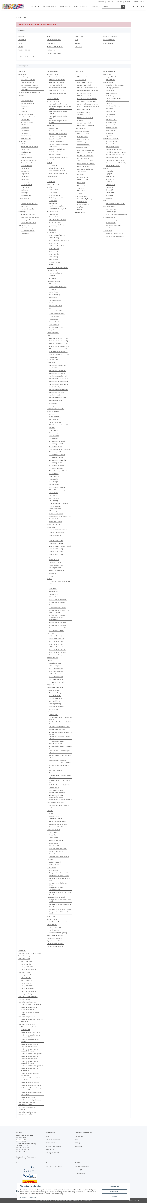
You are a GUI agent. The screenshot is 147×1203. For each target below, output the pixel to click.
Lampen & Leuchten (112, 77)
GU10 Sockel (81, 182)
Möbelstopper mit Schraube (114, 157)
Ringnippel (50, 685)
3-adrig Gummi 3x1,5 (27, 980)
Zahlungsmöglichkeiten (54, 53)
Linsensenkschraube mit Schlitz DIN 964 (60, 747)
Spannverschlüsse (111, 125)
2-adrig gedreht (26, 964)
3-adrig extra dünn (27, 975)
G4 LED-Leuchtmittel (83, 109)
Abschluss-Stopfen (52, 98)
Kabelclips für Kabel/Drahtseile (59, 805)
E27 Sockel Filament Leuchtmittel (87, 104)
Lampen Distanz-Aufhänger (55, 408)
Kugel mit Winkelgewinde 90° (58, 398)
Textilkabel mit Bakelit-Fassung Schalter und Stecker (30, 1036)
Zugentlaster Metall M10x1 (55, 943)
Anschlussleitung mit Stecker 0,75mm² (58, 112)
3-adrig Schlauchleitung (28, 991)
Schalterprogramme (27, 182)
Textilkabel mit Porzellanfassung (31, 1085)
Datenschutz (32, 1197)
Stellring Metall (54, 865)
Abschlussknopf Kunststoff (57, 88)
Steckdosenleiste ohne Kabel (58, 824)
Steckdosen (50, 813)
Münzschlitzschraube (56, 770)
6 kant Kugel (53, 403)
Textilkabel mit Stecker (28, 1097)
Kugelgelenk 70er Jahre (56, 206)
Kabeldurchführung (53, 333)
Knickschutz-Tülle (52, 360)
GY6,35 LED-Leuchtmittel (85, 117)
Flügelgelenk (53, 200)
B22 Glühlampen (82, 136)
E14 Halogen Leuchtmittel (85, 153)
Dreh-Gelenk (53, 192)
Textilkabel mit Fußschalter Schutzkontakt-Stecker (29, 1008)
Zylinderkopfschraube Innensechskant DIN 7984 (57, 791)
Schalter (21, 201)
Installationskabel (26, 165)
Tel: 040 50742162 (138, 2)
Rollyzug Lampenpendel (56, 570)
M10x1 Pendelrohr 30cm (56, 641)
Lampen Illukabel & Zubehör (58, 530)
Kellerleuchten (25, 168)
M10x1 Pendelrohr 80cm (56, 644)
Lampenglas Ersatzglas (54, 524)
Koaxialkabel (25, 233)
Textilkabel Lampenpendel (26, 1024)
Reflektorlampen (80, 212)
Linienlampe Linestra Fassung (58, 503)
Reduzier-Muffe (54, 217)
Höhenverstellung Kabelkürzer (30, 1027)
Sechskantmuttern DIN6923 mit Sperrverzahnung (59, 611)
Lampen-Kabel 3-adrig (56, 543)
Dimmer (49, 162)
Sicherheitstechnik (109, 217)
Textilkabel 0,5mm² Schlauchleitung (29, 953)
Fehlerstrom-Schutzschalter (57, 286)
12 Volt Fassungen (54, 417)
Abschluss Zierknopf (55, 85)
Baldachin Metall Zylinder (57, 149)
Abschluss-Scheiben (53, 96)
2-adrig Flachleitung (27, 961)
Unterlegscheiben (52, 919)
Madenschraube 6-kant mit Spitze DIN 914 (59, 752)
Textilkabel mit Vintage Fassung (30, 1100)
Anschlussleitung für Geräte (58, 104)
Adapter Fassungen (55, 422)
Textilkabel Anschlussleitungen (28, 1002)
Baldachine (50, 125)
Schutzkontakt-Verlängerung (58, 933)
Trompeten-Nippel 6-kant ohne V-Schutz (59, 879)
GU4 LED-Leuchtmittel (84, 115)
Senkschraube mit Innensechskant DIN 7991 (60, 776)
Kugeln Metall (51, 362)
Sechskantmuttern (55, 605)
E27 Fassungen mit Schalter (57, 460)
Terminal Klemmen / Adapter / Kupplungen (30, 89)
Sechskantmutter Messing (57, 602)
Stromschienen (51, 867)
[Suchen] (111, 7)
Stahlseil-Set (51, 808)
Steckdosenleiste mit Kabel (57, 821)
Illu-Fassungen (53, 709)
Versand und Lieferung (54, 39)
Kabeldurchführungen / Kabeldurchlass (113, 99)
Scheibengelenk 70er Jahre (57, 209)
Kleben (51, 308)
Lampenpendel (51, 557)
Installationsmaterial (53, 281)
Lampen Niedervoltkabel (56, 532)
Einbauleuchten (52, 176)
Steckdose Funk (54, 816)
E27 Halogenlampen (83, 158)
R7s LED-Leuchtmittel (84, 123)
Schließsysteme (110, 222)
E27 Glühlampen (82, 142)
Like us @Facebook (109, 39)
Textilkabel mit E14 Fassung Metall (31, 1054)
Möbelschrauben (111, 114)
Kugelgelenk (53, 203)
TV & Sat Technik (23, 225)
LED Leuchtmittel (80, 79)
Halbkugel (52, 406)
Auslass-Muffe (53, 214)
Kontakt (119, 2)
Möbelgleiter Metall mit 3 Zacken (116, 152)
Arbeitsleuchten (54, 559)
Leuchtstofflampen (81, 196)
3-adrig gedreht (26, 977)
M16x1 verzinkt (53, 254)
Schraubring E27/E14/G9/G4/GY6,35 (60, 516)
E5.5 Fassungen (54, 476)
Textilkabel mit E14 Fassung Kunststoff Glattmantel (29, 1050)
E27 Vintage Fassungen (56, 468)
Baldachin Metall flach (56, 139)
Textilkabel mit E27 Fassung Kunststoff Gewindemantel (29, 1057)
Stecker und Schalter (53, 829)
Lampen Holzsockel (53, 411)
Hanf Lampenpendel (55, 562)
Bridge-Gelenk (53, 190)
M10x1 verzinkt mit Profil (56, 246)
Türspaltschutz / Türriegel (114, 225)
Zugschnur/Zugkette (55, 522)
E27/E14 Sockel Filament (84, 180)
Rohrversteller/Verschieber (55, 687)
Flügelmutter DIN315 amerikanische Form (60, 582)
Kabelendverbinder (55, 300)
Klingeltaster (25, 174)
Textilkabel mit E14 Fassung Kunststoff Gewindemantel (29, 1045)
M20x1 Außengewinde (56, 676)
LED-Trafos (80, 120)
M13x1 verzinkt (53, 251)
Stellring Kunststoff (55, 862)
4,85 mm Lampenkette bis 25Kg (59, 346)
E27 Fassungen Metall (56, 457)
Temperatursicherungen (28, 222)
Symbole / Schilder (111, 128)
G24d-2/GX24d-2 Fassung (57, 487)
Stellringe (50, 859)
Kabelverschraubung (55, 305)
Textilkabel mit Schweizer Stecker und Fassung (31, 1093)
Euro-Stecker (53, 832)
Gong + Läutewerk (26, 163)
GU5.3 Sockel (81, 185)
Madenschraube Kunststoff (57, 760)
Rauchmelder (25, 179)
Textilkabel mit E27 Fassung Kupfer (32, 1066)
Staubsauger (25, 133)
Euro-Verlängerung (55, 927)
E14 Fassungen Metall (56, 444)
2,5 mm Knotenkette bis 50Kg (58, 351)
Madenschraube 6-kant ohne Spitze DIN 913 (60, 756)
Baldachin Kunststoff (55, 131)
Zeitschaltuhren (26, 152)
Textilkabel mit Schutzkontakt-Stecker (30, 1013)
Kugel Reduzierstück (55, 400)
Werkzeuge (24, 190)
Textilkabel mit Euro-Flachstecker (31, 1005)
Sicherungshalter (26, 220)
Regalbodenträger (109, 206)
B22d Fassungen (54, 433)
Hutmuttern (52, 589)
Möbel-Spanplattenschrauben (115, 203)
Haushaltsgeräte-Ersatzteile (27, 117)
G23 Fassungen (54, 484)
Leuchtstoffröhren (83, 204)
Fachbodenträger (111, 209)
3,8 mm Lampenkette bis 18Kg (58, 343)
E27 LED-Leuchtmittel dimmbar (87, 96)
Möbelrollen (109, 109)
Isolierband (52, 289)
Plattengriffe (109, 190)
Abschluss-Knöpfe (52, 74)
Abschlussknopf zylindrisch (57, 93)
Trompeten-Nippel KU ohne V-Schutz (58, 913)
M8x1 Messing (53, 257)
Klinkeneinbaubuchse (27, 82)
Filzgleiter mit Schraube (113, 144)
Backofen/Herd (25, 119)
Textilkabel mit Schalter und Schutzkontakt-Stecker (27, 1113)
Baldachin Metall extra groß (57, 136)
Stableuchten (53, 573)
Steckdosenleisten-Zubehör (57, 827)
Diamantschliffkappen (56, 693)
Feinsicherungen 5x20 (27, 214)
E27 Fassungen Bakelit (56, 452)
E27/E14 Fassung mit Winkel (58, 471)
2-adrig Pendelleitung (27, 967)
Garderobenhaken (111, 93)
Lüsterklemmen (54, 316)
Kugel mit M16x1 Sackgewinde (58, 384)
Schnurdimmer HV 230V (56, 168)
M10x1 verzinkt (53, 243)
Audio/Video (22, 74)
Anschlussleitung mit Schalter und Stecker (60, 108)
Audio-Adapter (25, 77)
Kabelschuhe (53, 303)
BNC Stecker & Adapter (28, 79)
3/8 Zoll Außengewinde (56, 679)
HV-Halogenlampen (81, 147)
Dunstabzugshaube (27, 122)
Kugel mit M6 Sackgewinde (57, 373)
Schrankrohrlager (111, 122)
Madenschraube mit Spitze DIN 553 (60, 763)
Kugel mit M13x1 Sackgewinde (58, 381)
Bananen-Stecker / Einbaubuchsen (29, 92)
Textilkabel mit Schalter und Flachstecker (27, 1108)
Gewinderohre (51, 232)
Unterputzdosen (54, 324)
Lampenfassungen (52, 414)
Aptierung (52, 427)
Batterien (21, 95)
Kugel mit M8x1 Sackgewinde (58, 376)
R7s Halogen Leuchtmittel (85, 169)
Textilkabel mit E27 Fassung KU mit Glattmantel (32, 1020)
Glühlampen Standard (82, 131)
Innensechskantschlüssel (57, 729)
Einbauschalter (51, 179)
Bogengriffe (109, 171)
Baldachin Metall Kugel (56, 142)
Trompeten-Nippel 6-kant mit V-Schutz (59, 884)
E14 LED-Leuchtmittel (84, 85)
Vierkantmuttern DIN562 (56, 630)
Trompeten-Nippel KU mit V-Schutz (60, 909)
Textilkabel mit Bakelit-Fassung (30, 1032)
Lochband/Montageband (56, 314)
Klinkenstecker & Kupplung (29, 85)
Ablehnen (114, 1196)
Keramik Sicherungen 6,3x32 (30, 217)
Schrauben (50, 712)
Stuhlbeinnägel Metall (113, 165)
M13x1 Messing (54, 248)
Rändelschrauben (52, 658)
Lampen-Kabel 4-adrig (56, 549)
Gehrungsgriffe (110, 184)
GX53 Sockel (81, 188)
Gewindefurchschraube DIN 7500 (59, 727)
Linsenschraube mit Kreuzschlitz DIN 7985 (59, 738)
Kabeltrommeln (54, 930)
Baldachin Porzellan (55, 152)
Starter (79, 210)
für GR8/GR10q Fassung (84, 199)
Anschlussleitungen (53, 101)
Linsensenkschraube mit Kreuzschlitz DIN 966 (56, 742)
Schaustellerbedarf (53, 690)
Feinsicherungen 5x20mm (29, 160)
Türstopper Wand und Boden (115, 236)
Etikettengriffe (110, 176)
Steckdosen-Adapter (55, 819)
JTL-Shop (137, 1200)
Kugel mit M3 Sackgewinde (57, 365)
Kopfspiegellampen (83, 145)
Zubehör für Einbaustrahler (57, 519)
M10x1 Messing (54, 238)
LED (76, 74)
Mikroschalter (25, 206)
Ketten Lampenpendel (56, 565)
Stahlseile (50, 810)
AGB (76, 39)
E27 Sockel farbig (54, 701)
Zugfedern (109, 136)
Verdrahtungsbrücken (56, 327)
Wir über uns (51, 50)
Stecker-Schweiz (54, 854)
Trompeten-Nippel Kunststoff (56, 897)
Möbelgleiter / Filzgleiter (111, 138)
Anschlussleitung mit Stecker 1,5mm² (58, 122)
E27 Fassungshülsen (55, 463)
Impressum (23, 1197)
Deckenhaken (53, 714)
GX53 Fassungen (54, 501)
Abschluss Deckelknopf (56, 77)
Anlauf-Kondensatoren (28, 103)
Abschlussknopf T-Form (56, 90)
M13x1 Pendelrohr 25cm (56, 636)
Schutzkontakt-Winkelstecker (58, 848)
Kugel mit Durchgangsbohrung (58, 387)
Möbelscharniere (111, 111)
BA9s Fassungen (54, 436)
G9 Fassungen (53, 495)
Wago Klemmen (54, 330)
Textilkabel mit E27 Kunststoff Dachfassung (30, 1074)
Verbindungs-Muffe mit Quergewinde (56, 226)
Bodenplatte (50, 160)
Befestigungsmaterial (112, 88)
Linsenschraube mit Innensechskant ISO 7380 (60, 733)
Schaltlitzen (52, 276)
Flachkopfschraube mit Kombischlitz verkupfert (60, 718)
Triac (22, 109)
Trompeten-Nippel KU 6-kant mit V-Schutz (60, 901)
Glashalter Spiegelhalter (113, 96)
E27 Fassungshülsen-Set (56, 465)
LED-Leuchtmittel (82, 77)
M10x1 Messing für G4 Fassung (59, 240)
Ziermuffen (52, 230)
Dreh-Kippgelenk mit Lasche (58, 198)
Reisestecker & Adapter (56, 840)
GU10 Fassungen (54, 498)
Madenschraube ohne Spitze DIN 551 (59, 766)
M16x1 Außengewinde (56, 674)
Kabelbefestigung (54, 295)
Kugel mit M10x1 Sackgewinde (58, 379)
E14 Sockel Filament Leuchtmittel (87, 90)
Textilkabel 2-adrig (24, 959)
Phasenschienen (54, 319)
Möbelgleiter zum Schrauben (115, 155)
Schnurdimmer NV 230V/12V (58, 173)
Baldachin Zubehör (55, 154)
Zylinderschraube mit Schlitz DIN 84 (60, 800)
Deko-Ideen (24, 144)
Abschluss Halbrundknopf (57, 79)
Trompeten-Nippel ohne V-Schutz (59, 873)
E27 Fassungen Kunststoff (57, 454)
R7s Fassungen (53, 511)
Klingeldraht (24, 171)
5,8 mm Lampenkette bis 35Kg (58, 349)
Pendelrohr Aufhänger (56, 655)
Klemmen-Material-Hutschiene (58, 311)
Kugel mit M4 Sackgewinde (57, 368)
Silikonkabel (53, 278)
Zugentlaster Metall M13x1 (55, 946)
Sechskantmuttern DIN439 (57, 608)
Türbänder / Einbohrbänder (114, 233)
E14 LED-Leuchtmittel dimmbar (87, 88)
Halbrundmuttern (54, 586)
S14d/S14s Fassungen (56, 513)
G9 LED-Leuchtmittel (83, 112)
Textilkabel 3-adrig (24, 972)
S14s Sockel (81, 191)
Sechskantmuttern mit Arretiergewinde (56, 619)
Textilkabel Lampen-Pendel (26, 1017)
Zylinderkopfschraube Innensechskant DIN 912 (56, 796)
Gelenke (49, 187)
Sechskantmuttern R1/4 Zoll (57, 622)
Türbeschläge (107, 231)
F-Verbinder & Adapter (28, 228)
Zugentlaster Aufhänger (54, 938)
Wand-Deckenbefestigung (55, 935)
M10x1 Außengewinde (56, 668)
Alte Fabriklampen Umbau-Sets (59, 425)
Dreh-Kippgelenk (54, 195)
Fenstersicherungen (112, 220)
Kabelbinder (53, 297)
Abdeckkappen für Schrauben (115, 85)
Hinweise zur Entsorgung (55, 46)
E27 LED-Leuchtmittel (84, 93)
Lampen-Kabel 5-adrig (56, 551)
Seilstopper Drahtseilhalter (55, 802)
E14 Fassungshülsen (55, 446)
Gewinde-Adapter (52, 211)
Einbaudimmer (53, 165)
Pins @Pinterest (108, 43)
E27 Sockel (80, 174)
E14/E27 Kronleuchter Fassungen (59, 449)
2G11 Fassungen (54, 419)
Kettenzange (53, 357)
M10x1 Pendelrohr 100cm (57, 647)
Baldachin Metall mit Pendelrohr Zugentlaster (59, 145)
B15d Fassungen (54, 430)
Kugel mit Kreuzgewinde (56, 392)
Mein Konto (110, 2)
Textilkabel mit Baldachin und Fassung (30, 1041)
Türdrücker (109, 198)
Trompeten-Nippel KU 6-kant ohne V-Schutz (60, 905)
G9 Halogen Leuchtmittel (85, 161)
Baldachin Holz (53, 128)
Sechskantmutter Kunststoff (57, 599)
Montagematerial (111, 119)
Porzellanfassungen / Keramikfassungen (55, 507)
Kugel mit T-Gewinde (55, 395)
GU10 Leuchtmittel (83, 166)
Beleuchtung (107, 74)
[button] (129, 6)
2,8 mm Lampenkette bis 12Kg (58, 341)
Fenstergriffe (110, 179)
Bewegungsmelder (26, 157)
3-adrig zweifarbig (26, 994)
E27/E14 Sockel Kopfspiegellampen (88, 107)
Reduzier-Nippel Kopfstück (57, 219)
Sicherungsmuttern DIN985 (57, 628)
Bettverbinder (110, 90)
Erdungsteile (51, 181)
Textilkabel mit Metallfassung (30, 1082)
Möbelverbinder (111, 117)
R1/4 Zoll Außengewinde (56, 682)
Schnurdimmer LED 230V (57, 171)
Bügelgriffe (109, 174)
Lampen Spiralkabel (55, 535)
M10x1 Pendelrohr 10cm (56, 639)
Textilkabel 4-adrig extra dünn (27, 996)
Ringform (80, 207)
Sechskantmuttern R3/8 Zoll (57, 625)
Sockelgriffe (109, 195)
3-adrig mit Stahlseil (27, 986)
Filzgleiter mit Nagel (112, 141)
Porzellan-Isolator (54, 322)
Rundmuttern (53, 594)
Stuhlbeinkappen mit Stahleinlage (116, 163)
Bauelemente (22, 98)
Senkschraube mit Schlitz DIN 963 (59, 785)
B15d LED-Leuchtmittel (84, 82)
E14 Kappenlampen (55, 695)
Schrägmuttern (53, 597)
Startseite (101, 2)
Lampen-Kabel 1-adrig (56, 538)
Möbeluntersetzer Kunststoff (115, 160)
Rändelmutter (53, 591)
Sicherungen (25, 187)
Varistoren (24, 111)
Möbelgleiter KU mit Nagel (114, 149)
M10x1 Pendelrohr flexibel (57, 649)
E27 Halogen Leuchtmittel (85, 155)
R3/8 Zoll (51, 265)
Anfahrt (127, 2)
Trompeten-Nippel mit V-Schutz (59, 875)
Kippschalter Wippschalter (29, 203)
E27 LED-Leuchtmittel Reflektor (87, 98)
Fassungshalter (54, 479)
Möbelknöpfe (110, 187)
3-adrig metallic (26, 983)
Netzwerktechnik (23, 198)
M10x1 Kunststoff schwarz (57, 235)
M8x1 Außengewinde (55, 666)
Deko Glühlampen (80, 128)
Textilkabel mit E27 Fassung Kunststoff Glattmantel (29, 1062)
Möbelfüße (109, 103)
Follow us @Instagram (110, 36)
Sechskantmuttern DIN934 (57, 615)
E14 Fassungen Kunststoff (57, 441)
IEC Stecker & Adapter (27, 231)
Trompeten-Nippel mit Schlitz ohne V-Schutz (60, 893)
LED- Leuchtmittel (80, 172)
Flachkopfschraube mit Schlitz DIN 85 (60, 723)
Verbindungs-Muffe (55, 222)
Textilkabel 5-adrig (24, 999)
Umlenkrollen (51, 916)
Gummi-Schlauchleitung (56, 706)
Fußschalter (52, 835)
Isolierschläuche (54, 292)
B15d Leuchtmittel (83, 134)
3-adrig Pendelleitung (27, 988)
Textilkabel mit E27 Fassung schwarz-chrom (29, 1069)
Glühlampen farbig (55, 704)
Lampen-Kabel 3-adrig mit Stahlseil (60, 546)
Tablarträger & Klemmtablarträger (116, 214)
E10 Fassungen (53, 438)
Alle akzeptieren (114, 1186)
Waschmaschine (26, 138)
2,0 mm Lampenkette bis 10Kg (58, 338)
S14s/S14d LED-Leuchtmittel (86, 126)
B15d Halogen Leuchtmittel (85, 150)
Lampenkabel (51, 527)
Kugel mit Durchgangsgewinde (58, 389)
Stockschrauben (54, 788)
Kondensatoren (25, 106)
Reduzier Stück (51, 660)
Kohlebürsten (25, 125)
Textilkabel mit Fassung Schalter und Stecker (31, 1079)
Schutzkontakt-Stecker (56, 846)
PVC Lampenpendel (55, 568)
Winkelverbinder (111, 130)
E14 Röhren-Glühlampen (56, 698)
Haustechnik (22, 141)
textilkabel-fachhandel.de (26, 57)
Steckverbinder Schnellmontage (59, 857)
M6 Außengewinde (55, 663)
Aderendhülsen (54, 284)
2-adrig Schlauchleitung (28, 969)
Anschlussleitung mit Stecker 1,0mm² (58, 117)
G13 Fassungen (54, 482)
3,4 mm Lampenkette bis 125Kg (59, 354)
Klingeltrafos (25, 176)
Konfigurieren (114, 1191)
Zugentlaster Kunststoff (54, 941)
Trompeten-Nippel (52, 870)
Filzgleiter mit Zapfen (112, 147)
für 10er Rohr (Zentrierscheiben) (59, 922)
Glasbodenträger (111, 212)
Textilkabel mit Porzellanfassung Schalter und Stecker (31, 1089)
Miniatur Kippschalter (27, 209)
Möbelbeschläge (108, 82)
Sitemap (77, 43)
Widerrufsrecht (51, 43)
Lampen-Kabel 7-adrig (56, 554)
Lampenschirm (25, 1029)
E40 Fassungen (53, 473)
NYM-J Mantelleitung (55, 273)
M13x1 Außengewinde (56, 671)
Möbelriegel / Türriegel (113, 106)
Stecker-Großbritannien (56, 851)
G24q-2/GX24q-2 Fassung (57, 490)
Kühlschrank (25, 128)
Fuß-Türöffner (110, 182)
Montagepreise (51, 576)
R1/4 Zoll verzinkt (54, 262)
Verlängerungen (52, 924)
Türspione (109, 228)
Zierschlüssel (110, 133)
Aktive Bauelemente (27, 100)
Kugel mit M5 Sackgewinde (57, 370)
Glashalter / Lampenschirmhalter (57, 267)
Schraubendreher (26, 184)
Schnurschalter (54, 843)
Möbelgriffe (107, 168)
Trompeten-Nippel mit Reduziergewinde (56, 889)
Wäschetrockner (26, 136)
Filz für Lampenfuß (53, 184)
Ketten (49, 335)
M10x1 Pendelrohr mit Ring (57, 652)
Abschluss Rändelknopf (56, 82)
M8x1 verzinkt (53, 259)
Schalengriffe (110, 193)
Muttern (49, 578)
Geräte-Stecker (53, 838)
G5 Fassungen (53, 492)
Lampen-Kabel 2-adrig (56, 540)
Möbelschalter (110, 79)
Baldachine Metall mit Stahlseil (59, 157)
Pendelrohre (51, 633)
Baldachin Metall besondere (58, 133)
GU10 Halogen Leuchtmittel (85, 164)
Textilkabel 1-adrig (24, 956)
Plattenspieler (25, 130)
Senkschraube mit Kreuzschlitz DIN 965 (60, 781)
